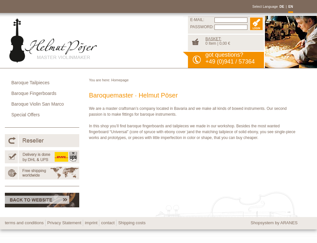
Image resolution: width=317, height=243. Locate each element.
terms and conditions (24, 222)
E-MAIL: (197, 19)
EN (290, 6)
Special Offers (25, 114)
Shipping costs (132, 222)
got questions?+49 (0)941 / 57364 (230, 58)
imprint (91, 222)
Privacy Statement (64, 222)
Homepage (120, 80)
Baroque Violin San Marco (37, 104)
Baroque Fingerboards (33, 93)
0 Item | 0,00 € (217, 41)
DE (281, 6)
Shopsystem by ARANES (274, 222)
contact (108, 222)
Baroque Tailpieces (30, 82)
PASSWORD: (201, 27)
